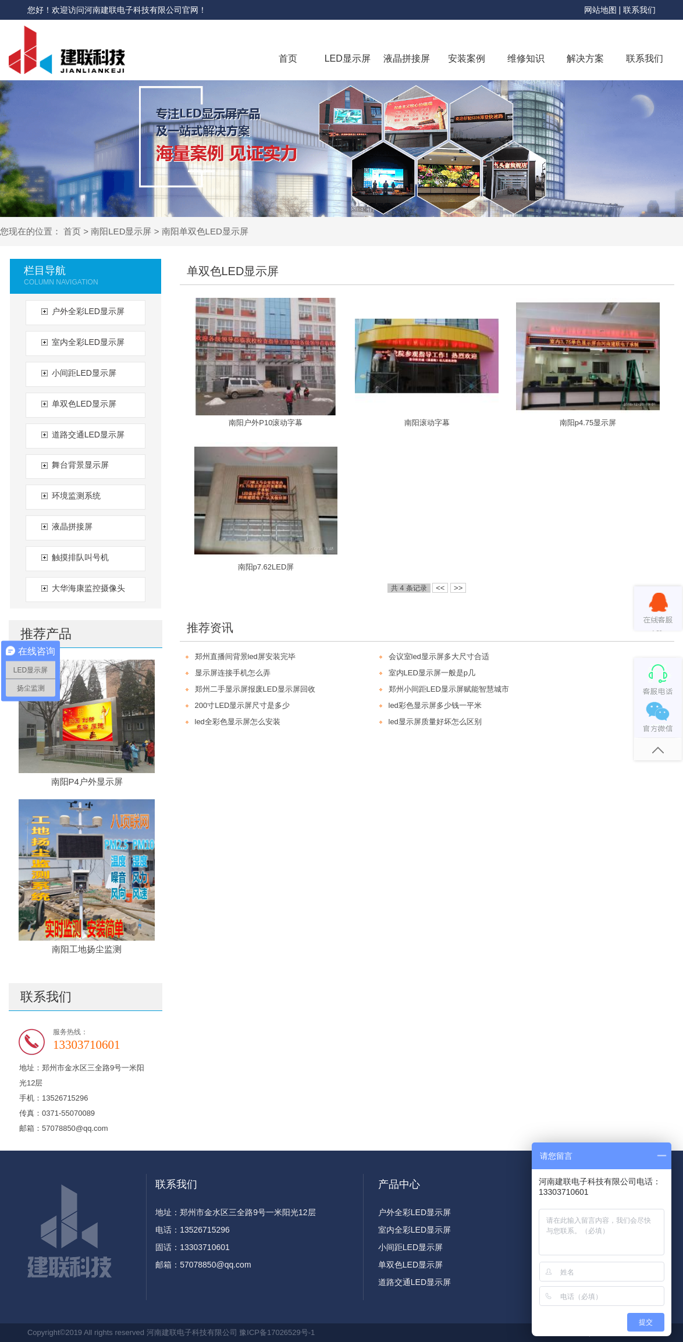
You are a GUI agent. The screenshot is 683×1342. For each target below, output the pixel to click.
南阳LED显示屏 (121, 231)
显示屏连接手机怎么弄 (233, 672)
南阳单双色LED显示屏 (205, 231)
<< (440, 587)
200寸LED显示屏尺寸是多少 (242, 705)
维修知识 (526, 58)
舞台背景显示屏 (80, 464)
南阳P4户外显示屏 (87, 781)
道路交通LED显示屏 (88, 434)
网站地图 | (603, 10)
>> (458, 587)
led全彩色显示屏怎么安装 (237, 721)
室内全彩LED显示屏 (88, 342)
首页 (288, 58)
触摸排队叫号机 (80, 557)
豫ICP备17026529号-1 (277, 1332)
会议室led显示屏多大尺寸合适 (439, 656)
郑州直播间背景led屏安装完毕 (245, 656)
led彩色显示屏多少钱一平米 (435, 705)
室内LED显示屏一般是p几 (432, 672)
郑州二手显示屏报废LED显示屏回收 (255, 689)
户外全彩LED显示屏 (88, 311)
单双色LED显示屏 (84, 403)
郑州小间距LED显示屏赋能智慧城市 (449, 689)
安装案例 (466, 58)
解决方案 (585, 58)
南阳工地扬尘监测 (87, 949)
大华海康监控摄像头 (88, 588)
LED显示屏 (348, 58)
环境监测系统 (76, 495)
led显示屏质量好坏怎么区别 (435, 721)
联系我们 (639, 10)
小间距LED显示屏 (84, 373)
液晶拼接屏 (406, 58)
